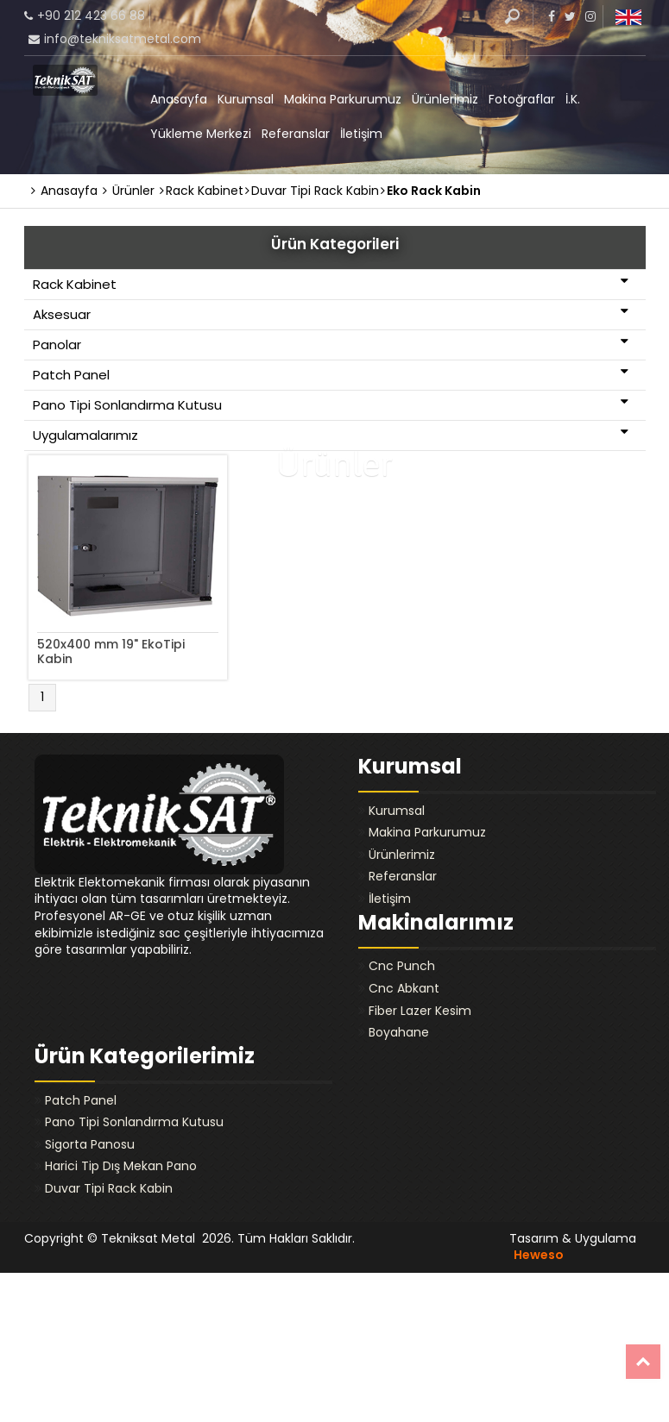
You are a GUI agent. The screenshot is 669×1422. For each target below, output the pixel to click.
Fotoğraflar (522, 99)
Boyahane (399, 1032)
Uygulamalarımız (330, 434)
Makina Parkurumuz (342, 99)
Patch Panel (330, 374)
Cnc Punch (402, 965)
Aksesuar (330, 313)
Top (643, 1361)
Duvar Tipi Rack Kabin (109, 1188)
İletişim (361, 133)
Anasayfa (178, 99)
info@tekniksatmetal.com (122, 38)
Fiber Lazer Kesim (420, 1010)
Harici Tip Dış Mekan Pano (121, 1166)
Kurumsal (246, 99)
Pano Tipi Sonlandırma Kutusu (330, 404)
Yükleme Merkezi (200, 133)
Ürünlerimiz (445, 99)
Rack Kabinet (330, 283)
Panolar (330, 344)
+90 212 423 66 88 (91, 15)
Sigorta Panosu (90, 1144)
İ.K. (572, 99)
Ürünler (129, 190)
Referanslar (296, 133)
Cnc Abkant (404, 988)
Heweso (539, 1254)
